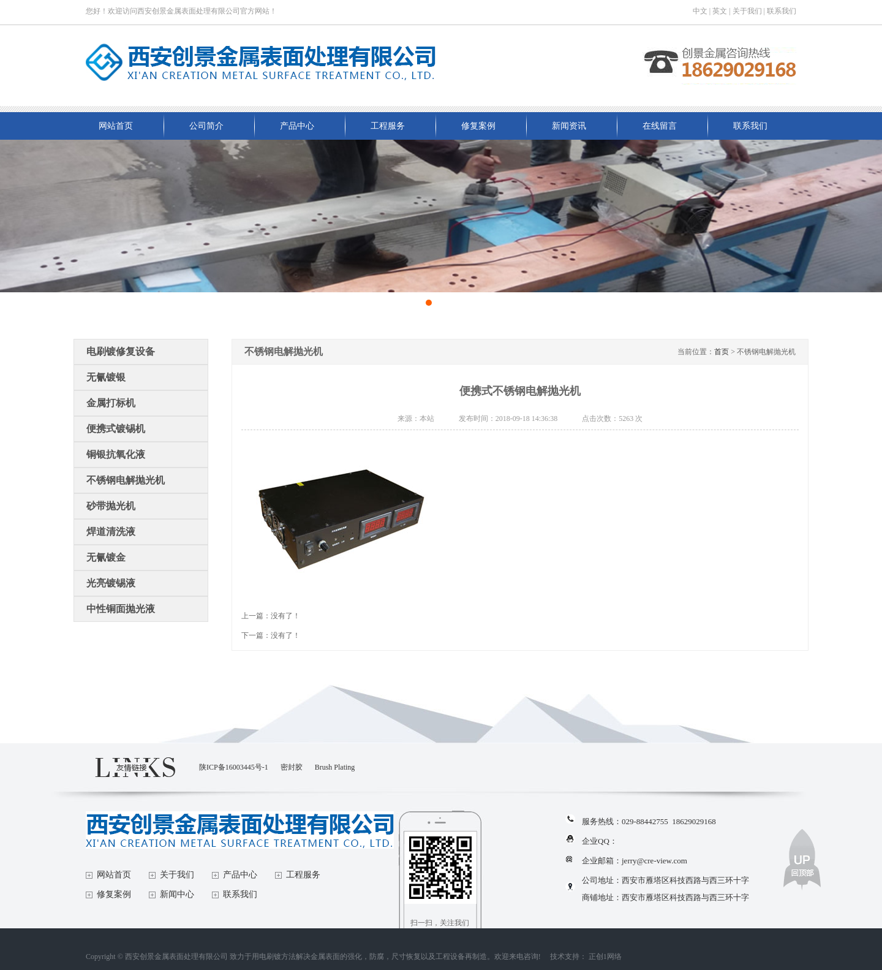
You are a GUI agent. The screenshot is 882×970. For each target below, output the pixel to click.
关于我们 (747, 11)
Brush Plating (335, 767)
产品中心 (297, 126)
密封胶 (292, 767)
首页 (721, 351)
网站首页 (116, 126)
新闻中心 (177, 894)
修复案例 (478, 126)
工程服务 (388, 126)
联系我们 (781, 11)
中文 (700, 11)
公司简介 (206, 126)
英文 (719, 11)
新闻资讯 (569, 126)
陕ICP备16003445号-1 (233, 767)
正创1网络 (605, 956)
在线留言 (660, 126)
